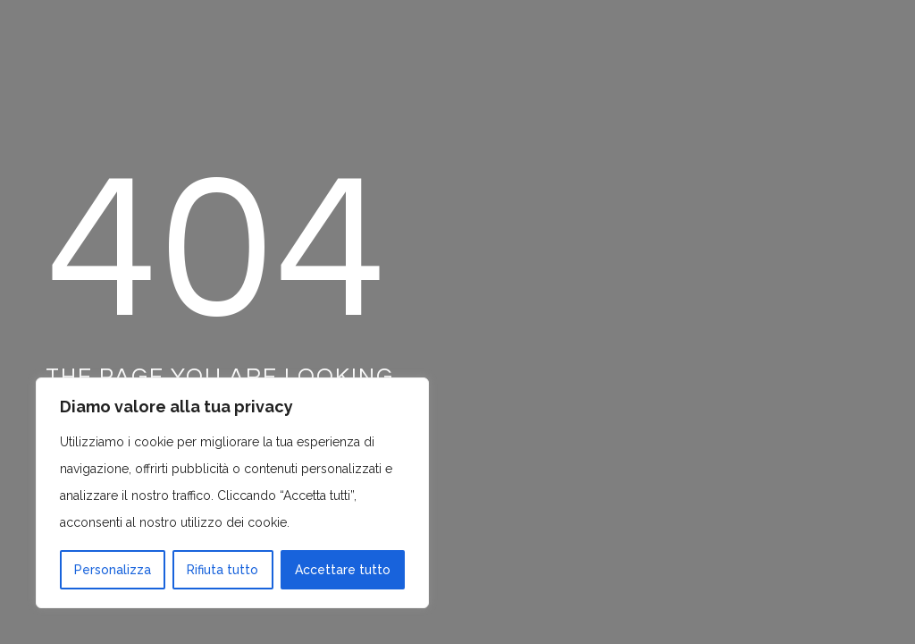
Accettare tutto (342, 570)
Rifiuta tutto (222, 570)
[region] (232, 492)
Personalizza (112, 570)
